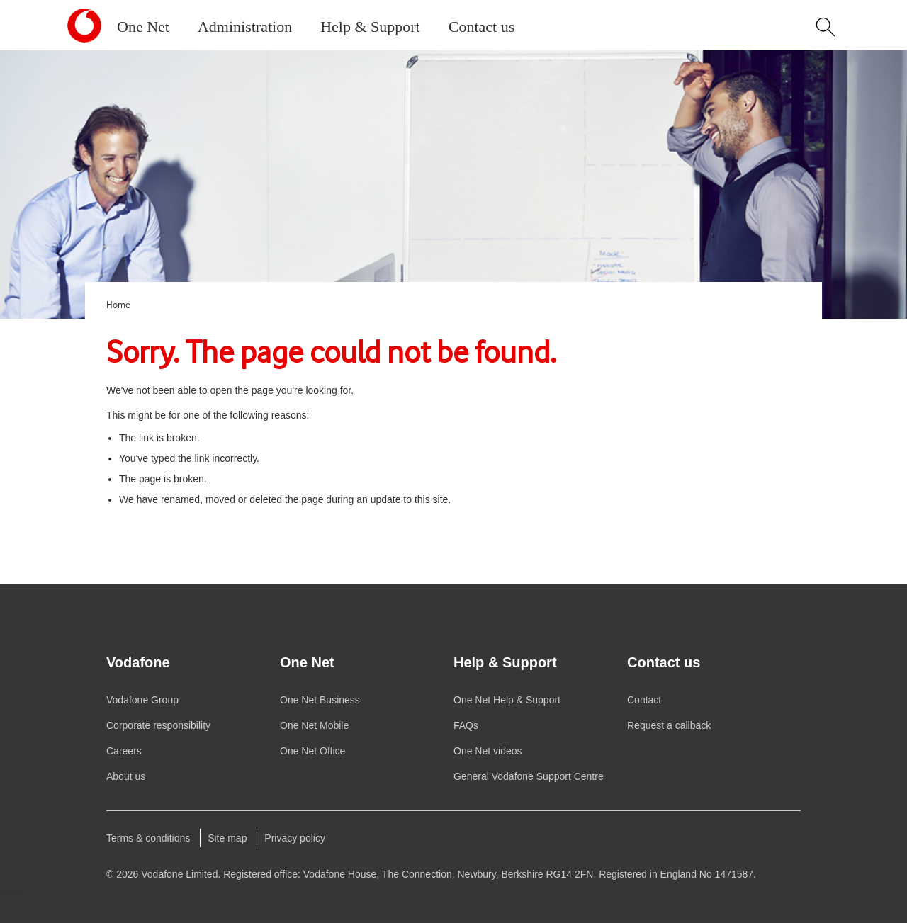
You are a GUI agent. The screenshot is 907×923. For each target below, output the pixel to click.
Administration (245, 26)
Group (142, 700)
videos (488, 751)
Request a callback (669, 725)
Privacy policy (294, 838)
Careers (124, 751)
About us (125, 776)
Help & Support (370, 26)
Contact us (482, 26)
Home (118, 305)
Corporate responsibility (158, 725)
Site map (227, 838)
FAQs (466, 725)
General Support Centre (529, 776)
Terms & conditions (148, 838)
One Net (143, 26)
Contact (644, 700)
